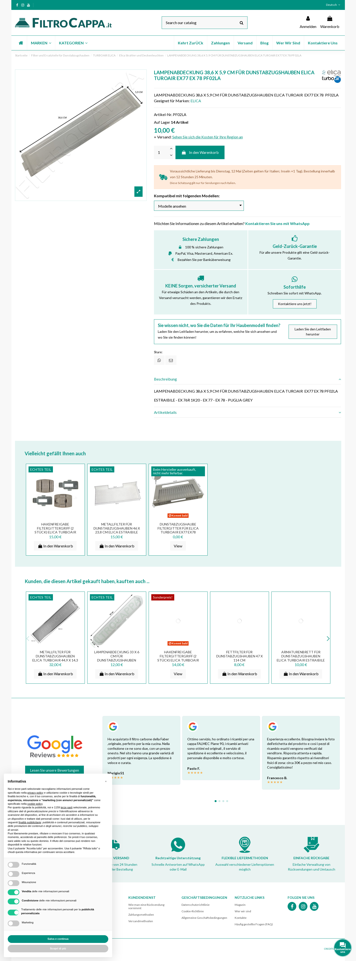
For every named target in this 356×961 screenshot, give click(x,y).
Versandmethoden (140, 921)
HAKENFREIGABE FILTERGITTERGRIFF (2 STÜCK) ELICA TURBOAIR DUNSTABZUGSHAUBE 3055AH (55, 532)
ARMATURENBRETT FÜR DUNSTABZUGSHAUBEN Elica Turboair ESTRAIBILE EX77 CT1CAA (301, 658)
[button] (41, 43)
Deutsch (333, 5)
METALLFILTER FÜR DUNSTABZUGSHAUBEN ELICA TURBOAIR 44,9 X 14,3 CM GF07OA (55, 658)
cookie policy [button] (34, 803)
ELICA (195, 100)
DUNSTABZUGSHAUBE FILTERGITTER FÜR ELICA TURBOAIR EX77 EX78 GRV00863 (178, 530)
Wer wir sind (243, 911)
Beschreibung (247, 379)
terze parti (67, 807)
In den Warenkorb (200, 152)
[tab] (247, 379)
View (178, 546)
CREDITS (329, 948)
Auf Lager (162, 122)
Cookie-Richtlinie (193, 911)
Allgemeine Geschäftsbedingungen (204, 918)
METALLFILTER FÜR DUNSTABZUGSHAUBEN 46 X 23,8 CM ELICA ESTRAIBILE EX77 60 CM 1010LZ (117, 530)
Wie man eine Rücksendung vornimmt (146, 906)
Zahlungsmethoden (141, 914)
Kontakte (241, 918)
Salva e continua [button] (58, 938)
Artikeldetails (247, 412)
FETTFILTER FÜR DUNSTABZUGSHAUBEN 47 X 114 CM (239, 656)
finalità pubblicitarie (30, 822)
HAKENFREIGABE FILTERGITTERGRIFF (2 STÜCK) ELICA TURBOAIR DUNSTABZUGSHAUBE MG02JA (178, 660)
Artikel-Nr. (163, 114)
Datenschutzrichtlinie (196, 904)
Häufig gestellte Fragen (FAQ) (254, 924)
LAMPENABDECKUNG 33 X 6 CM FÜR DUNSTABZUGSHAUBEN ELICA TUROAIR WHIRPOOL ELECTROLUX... (116, 660)
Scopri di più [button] (58, 948)
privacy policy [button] (35, 792)
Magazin (240, 904)
